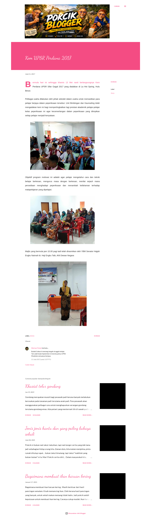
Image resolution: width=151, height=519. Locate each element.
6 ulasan (36, 505)
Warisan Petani (36, 348)
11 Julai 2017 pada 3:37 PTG (41, 359)
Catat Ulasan (29, 365)
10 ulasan (36, 415)
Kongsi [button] (113, 82)
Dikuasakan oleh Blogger (75, 513)
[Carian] (116, 6)
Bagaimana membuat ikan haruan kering (58, 476)
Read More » (87, 415)
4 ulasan (36, 463)
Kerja (112, 93)
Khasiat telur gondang (43, 386)
